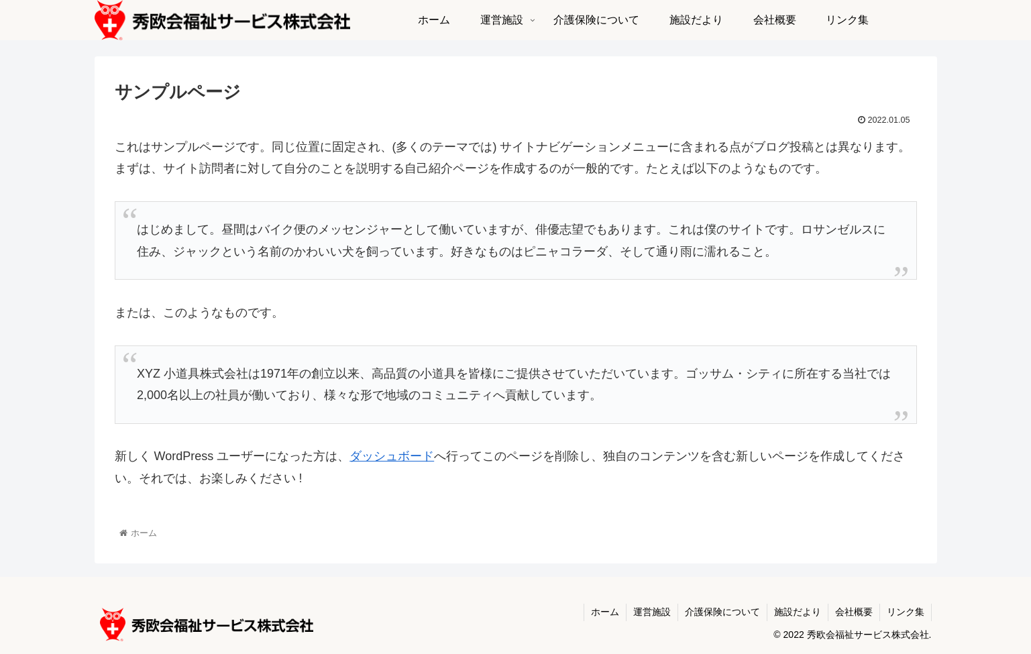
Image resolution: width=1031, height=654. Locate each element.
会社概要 (854, 611)
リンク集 (905, 611)
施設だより (797, 611)
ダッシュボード (391, 456)
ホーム (605, 611)
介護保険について (722, 611)
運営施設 (652, 611)
